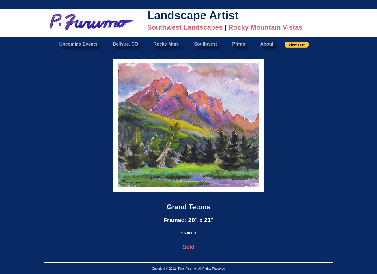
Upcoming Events (78, 44)
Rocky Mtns (166, 44)
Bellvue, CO (125, 44)
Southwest (205, 44)
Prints (238, 44)
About (266, 44)
